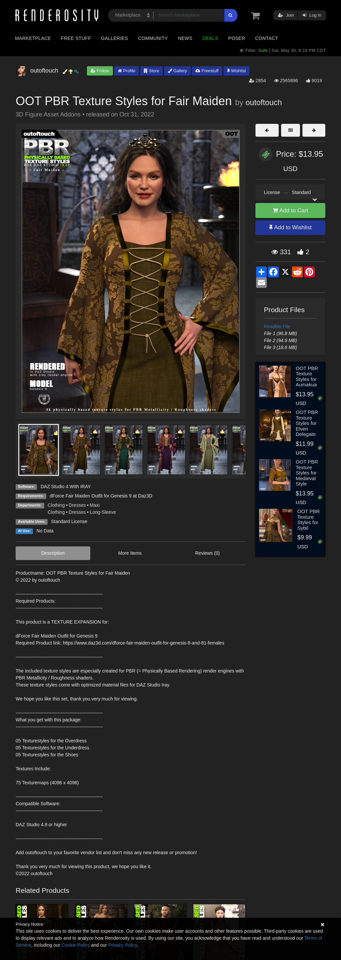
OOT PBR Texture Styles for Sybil (308, 519)
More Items (130, 553)
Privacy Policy (122, 945)
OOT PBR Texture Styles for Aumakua (307, 376)
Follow (100, 70)
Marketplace (33, 38)
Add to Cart (290, 210)
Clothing (56, 505)
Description (53, 553)
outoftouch (263, 102)
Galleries (114, 38)
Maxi (95, 505)
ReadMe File (277, 326)
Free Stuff (76, 38)
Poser (236, 38)
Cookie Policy (76, 945)
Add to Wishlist (290, 227)
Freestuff (206, 70)
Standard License (69, 521)
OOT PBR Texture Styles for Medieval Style (307, 472)
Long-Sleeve (103, 512)
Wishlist (236, 70)
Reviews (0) (207, 553)
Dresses (77, 505)
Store (151, 70)
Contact (266, 38)
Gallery (177, 70)
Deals (210, 38)
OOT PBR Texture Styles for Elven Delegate (307, 423)
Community (153, 38)
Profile (126, 70)
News (185, 38)
